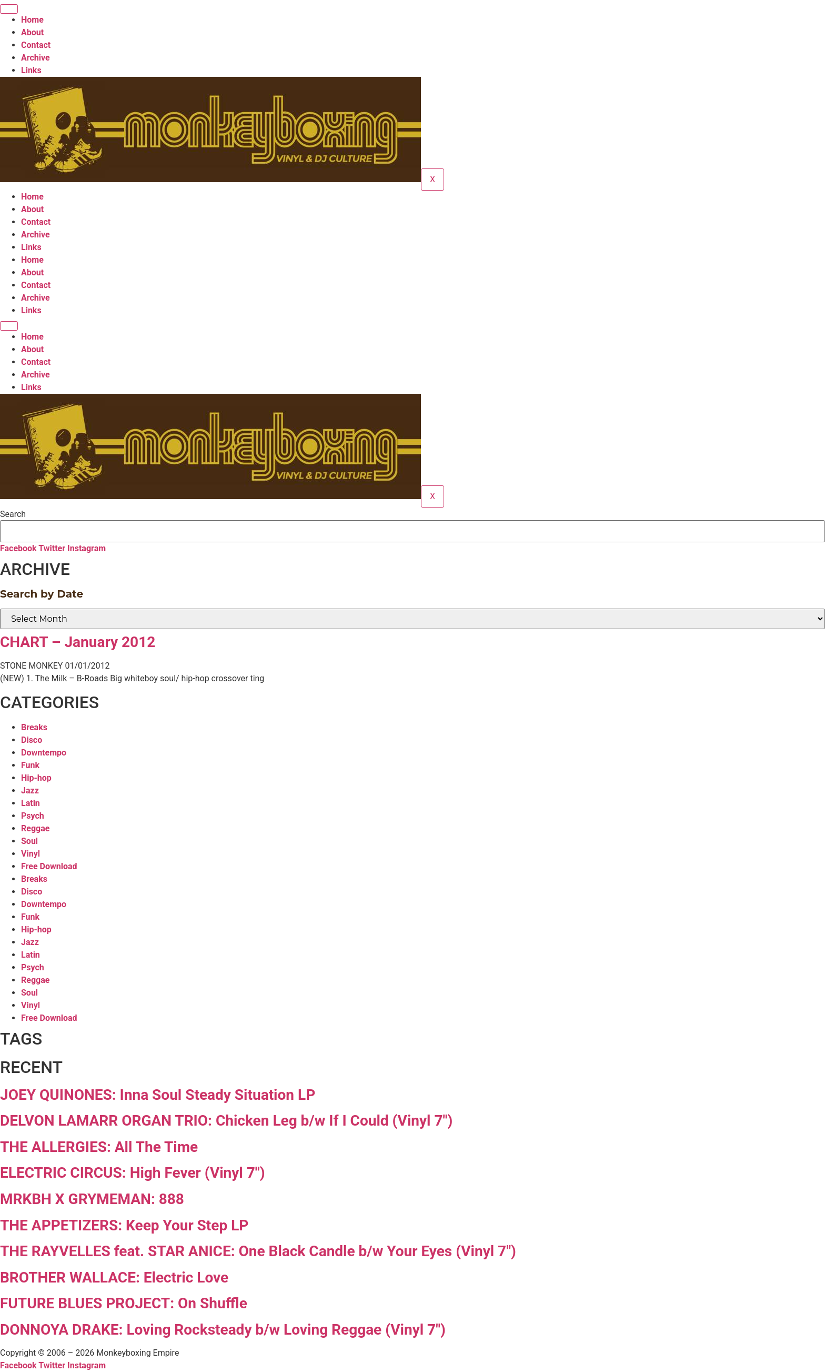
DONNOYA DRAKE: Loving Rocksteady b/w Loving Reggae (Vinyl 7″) (223, 1329)
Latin (30, 803)
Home (32, 20)
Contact (36, 45)
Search (13, 514)
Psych (32, 816)
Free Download (49, 866)
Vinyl (30, 854)
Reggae (35, 828)
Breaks (34, 727)
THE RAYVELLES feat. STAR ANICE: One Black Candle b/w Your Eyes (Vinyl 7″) (258, 1251)
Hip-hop (36, 778)
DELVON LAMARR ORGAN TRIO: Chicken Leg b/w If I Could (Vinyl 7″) (226, 1120)
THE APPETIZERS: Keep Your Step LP (124, 1225)
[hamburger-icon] (9, 9)
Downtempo (43, 753)
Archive (35, 58)
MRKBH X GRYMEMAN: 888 (92, 1199)
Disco (31, 740)
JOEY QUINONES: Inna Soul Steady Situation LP (157, 1094)
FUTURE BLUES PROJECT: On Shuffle (123, 1303)
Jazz (30, 791)
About (32, 32)
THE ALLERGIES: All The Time (99, 1147)
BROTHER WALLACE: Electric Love (114, 1277)
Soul (29, 841)
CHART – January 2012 (77, 642)
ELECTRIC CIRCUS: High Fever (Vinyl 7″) (132, 1172)
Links (31, 70)
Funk (30, 765)
